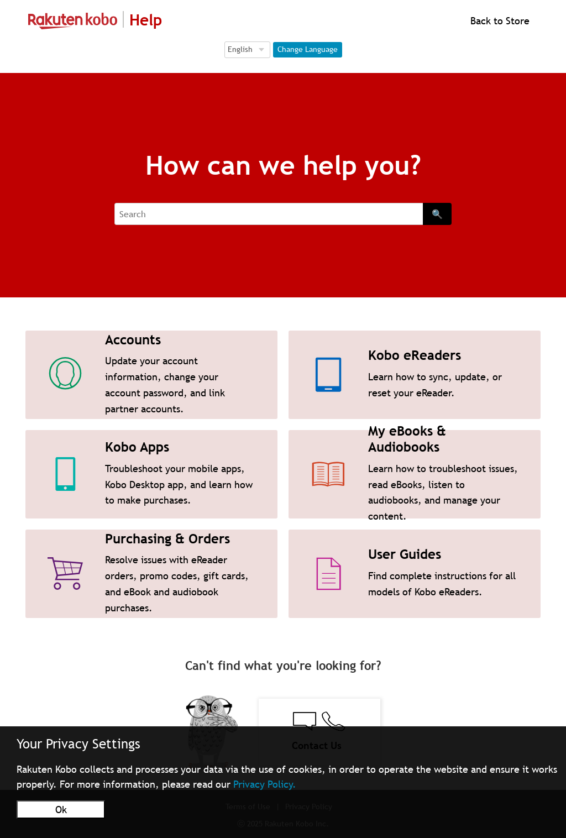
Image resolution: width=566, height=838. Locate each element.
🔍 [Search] (437, 214)
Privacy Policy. (264, 784)
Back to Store (499, 20)
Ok (61, 809)
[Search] (268, 214)
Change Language (307, 49)
